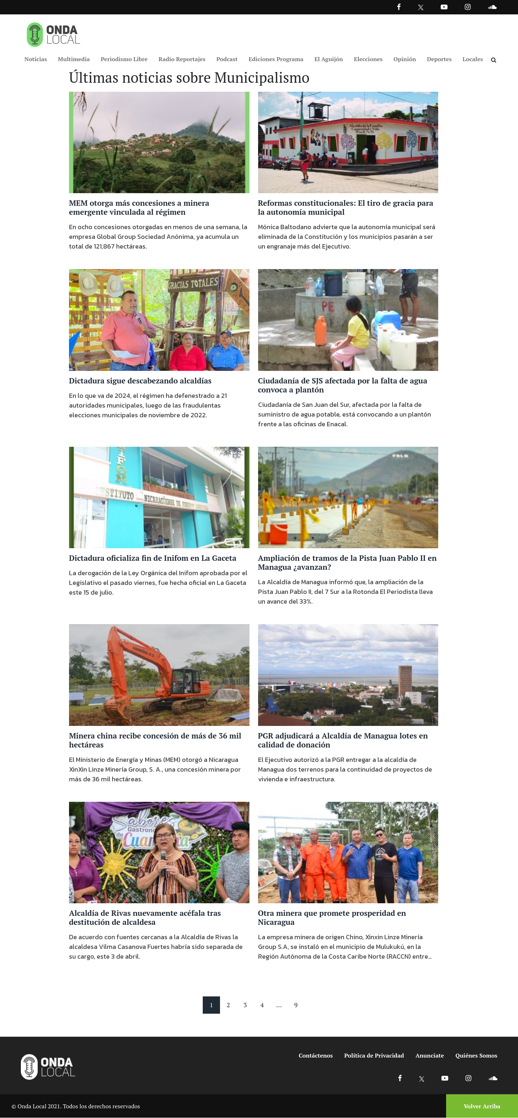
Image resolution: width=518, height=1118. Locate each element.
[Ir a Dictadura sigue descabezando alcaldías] (159, 320)
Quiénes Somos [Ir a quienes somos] (476, 1056)
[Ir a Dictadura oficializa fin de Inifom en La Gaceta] (159, 497)
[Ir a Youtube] (444, 6)
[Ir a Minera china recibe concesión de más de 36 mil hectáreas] (159, 674)
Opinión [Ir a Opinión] (405, 59)
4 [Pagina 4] (262, 1005)
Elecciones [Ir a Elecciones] (368, 59)
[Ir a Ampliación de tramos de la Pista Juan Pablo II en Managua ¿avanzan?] (348, 497)
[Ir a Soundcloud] (493, 1078)
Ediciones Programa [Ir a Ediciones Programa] (276, 59)
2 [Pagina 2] (228, 1005)
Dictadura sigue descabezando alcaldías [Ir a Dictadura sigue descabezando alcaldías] (140, 381)
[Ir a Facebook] (400, 1078)
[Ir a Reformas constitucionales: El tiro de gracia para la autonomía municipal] (348, 142)
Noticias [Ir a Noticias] (35, 59)
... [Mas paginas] (279, 1005)
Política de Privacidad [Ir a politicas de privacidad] (374, 1056)
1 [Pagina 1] (211, 1005)
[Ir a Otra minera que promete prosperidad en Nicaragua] (348, 852)
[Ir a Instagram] (468, 6)
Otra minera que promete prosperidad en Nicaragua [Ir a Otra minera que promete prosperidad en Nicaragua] (332, 917)
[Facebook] (399, 6)
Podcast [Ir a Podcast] (227, 59)
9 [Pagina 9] (296, 1005)
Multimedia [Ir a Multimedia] (74, 59)
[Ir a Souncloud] (492, 6)
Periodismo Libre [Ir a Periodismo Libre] (124, 59)
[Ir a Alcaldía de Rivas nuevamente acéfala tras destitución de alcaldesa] (159, 852)
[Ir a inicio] (53, 33)
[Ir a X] (422, 1078)
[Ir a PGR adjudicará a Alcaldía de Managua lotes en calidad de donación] (348, 674)
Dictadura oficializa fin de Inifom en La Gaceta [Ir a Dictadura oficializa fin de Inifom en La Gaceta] (153, 558)
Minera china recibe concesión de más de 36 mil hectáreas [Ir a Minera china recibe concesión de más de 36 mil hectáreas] (155, 740)
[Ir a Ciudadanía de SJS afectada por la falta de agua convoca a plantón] (348, 320)
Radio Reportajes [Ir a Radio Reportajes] (182, 59)
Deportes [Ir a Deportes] (439, 59)
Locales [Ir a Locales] (473, 59)
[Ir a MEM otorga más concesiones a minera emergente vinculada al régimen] (159, 142)
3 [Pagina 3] (245, 1005)
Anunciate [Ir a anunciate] (430, 1056)
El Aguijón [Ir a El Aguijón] (329, 59)
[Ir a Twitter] (420, 7)
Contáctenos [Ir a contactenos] (316, 1056)
